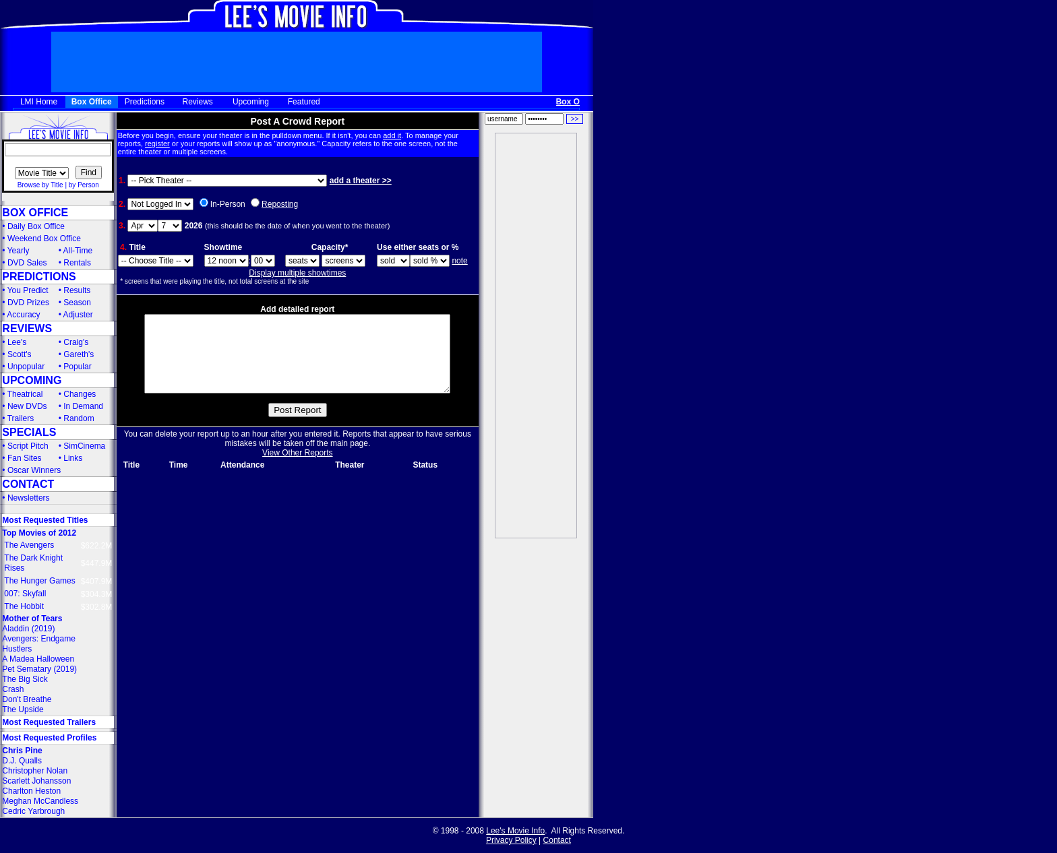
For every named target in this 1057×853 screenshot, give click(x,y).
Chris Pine (22, 750)
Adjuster (78, 314)
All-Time (78, 250)
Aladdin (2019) (28, 628)
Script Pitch (28, 446)
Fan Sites (24, 458)
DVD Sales (27, 262)
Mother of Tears (32, 618)
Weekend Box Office (44, 238)
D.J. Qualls (22, 760)
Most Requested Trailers (49, 722)
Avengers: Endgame (39, 638)
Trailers (20, 418)
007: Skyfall (25, 593)
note (459, 260)
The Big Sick (24, 679)
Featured (304, 101)
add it (392, 135)
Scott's (19, 354)
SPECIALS (29, 432)
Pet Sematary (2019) (39, 669)
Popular (77, 366)
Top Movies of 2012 (39, 533)
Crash (13, 689)
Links (72, 458)
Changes (79, 394)
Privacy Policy (511, 840)
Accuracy (23, 314)
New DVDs (27, 406)
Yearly (18, 250)
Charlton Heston (31, 791)
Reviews (198, 101)
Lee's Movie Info (515, 830)
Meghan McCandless (40, 801)
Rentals (77, 262)
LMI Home (38, 101)
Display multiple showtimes (297, 273)
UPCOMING (31, 380)
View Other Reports (297, 469)
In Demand (83, 406)
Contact (557, 840)
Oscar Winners (34, 470)
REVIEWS (27, 328)
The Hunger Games (39, 581)
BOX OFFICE (35, 212)
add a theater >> (361, 180)
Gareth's (78, 354)
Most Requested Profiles (49, 738)
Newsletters (28, 498)
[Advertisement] (535, 335)
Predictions (144, 101)
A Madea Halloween (38, 659)
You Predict (28, 290)
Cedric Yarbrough (33, 811)
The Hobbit (24, 606)
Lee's (16, 342)
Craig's (75, 342)
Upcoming (251, 101)
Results (76, 290)
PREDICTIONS (39, 276)
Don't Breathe (26, 699)
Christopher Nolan (34, 771)
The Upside (22, 709)
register (157, 143)
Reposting (280, 204)
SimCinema (84, 446)
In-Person (227, 204)
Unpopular (25, 366)
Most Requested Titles (45, 520)
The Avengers (29, 545)
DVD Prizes (28, 302)
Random (78, 418)
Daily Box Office (36, 226)
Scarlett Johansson (36, 781)
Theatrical (25, 394)
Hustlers (17, 649)
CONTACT (28, 484)
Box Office (91, 101)
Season (77, 302)
